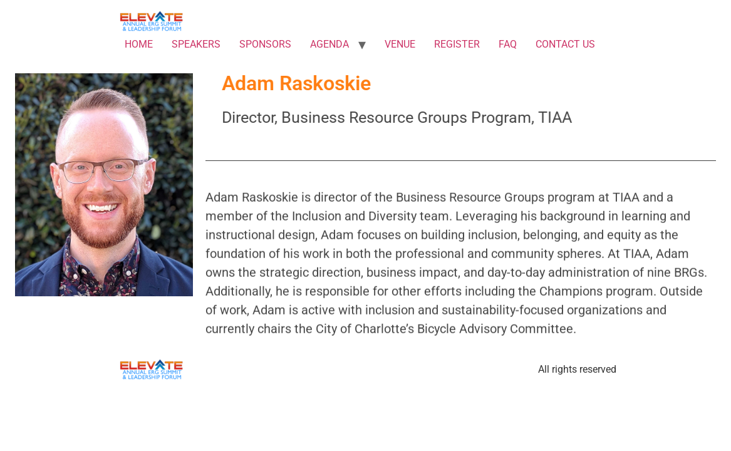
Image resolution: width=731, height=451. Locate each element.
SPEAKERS (196, 44)
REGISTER (457, 44)
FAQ (508, 44)
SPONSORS (265, 44)
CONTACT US (565, 44)
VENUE (400, 44)
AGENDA (329, 44)
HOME (139, 44)
